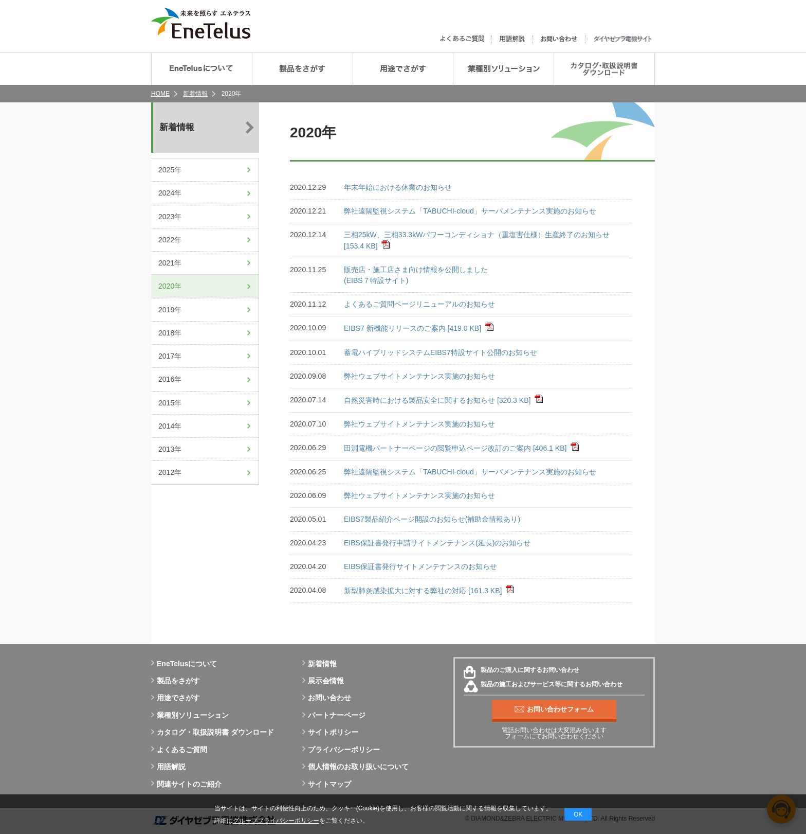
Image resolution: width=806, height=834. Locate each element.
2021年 (169, 263)
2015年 (169, 403)
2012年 (169, 472)
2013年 (169, 449)
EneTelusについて (184, 664)
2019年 (169, 310)
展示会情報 (323, 681)
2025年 (169, 170)
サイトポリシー (330, 732)
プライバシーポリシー (341, 750)
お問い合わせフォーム (554, 709)
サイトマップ (326, 784)
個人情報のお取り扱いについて (355, 766)
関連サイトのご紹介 (186, 784)
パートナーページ (333, 715)
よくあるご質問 (179, 750)
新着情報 (195, 93)
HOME (160, 93)
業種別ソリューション (190, 715)
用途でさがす (175, 698)
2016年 (169, 379)
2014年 (169, 426)
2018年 (169, 333)
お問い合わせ (326, 698)
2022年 (169, 240)
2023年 (169, 216)
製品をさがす (175, 681)
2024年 (169, 193)
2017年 (169, 356)
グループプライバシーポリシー (276, 820)
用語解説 (168, 766)
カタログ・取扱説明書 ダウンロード (212, 732)
